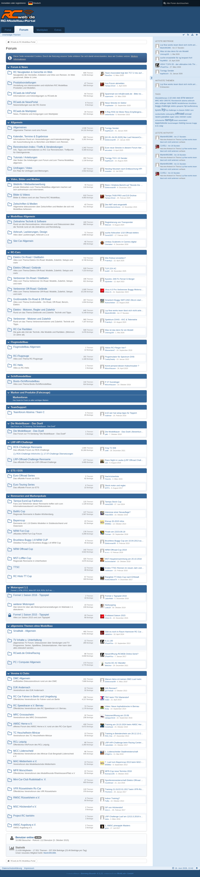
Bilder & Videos (21, 194)
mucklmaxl (109, 783)
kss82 (107, 271)
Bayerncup (19, 520)
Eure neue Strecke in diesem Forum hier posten (126, 148)
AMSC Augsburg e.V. (24, 824)
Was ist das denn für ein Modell (119, 330)
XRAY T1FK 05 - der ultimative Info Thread (179, 64)
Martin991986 (110, 313)
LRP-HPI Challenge (22, 442)
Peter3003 (109, 515)
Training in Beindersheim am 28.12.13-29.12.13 (126, 733)
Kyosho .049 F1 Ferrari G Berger (120, 279)
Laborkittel (109, 598)
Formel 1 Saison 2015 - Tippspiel (31, 614)
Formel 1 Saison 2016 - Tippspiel (31, 595)
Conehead (109, 727)
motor (187, 110)
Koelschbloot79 (111, 580)
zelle (107, 450)
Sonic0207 (109, 235)
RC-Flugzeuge (21, 356)
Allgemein (16, 122)
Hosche (108, 479)
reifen (177, 117)
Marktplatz (42, 30)
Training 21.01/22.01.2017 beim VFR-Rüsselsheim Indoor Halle (133, 789)
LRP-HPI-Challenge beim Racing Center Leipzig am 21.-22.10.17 (134, 742)
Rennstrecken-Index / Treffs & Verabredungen (38, 147)
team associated (180, 120)
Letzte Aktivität (164, 133)
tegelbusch (109, 131)
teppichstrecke (161, 123)
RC (169, 101)
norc (192, 110)
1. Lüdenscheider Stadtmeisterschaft (121, 751)
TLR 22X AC (110, 268)
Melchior (108, 665)
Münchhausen (110, 368)
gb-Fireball (109, 691)
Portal (8, 30)
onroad (188, 114)
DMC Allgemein (21, 678)
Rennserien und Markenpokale (28, 496)
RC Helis (18, 365)
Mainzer (108, 225)
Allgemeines (20, 127)
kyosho (158, 110)
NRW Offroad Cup (23, 549)
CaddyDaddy (110, 359)
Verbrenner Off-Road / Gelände (30, 288)
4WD (179, 98)
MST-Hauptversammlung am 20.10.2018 (123, 559)
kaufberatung (192, 106)
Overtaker (109, 244)
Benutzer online (24, 837)
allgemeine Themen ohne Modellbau (32, 626)
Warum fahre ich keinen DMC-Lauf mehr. (123, 679)
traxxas (189, 123)
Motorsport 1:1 (19, 587)
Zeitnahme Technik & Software (29, 221)
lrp (164, 110)
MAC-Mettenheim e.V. (25, 761)
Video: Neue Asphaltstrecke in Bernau (122, 706)
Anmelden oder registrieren (13, 3)
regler (172, 117)
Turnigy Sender (112, 128)
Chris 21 (108, 292)
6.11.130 (109, 641)
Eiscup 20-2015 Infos (114, 521)
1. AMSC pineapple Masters (117, 825)
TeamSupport (18, 407)
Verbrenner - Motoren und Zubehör (32, 318)
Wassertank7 (110, 350)
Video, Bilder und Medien (25, 179)
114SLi (163, 146)
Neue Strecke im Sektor (115, 103)
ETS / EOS (17, 470)
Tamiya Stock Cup (113, 502)
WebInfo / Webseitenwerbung (29, 184)
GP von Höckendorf (114, 807)
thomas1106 (110, 774)
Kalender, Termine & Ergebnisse (30, 136)
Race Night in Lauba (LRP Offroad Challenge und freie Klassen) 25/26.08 (138, 460)
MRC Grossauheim (23, 714)
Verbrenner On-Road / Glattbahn (30, 278)
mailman (108, 415)
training (182, 123)
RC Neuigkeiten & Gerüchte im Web (32, 72)
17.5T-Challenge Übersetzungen (58, 454)
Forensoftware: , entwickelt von (100, 873)
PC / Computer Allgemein (27, 662)
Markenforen (20, 397)
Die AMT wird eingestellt (116, 204)
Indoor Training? (112, 798)
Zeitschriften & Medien (25, 203)
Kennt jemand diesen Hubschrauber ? (122, 366)
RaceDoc (108, 75)
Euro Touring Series (24, 484)
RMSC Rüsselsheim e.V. (26, 797)
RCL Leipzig (19, 741)
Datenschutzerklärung (12, 868)
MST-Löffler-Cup (22, 558)
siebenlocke (109, 114)
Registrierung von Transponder (119, 222)
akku (157, 103)
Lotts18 (108, 607)
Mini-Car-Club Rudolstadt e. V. (29, 779)
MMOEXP (190, 98)
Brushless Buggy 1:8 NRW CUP (30, 540)
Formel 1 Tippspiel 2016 (116, 596)
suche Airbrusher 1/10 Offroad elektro (122, 233)
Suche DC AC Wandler (115, 663)
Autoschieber (110, 303)
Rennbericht (176, 101)
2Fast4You (109, 643)
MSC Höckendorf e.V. (25, 806)
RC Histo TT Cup (22, 576)
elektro (173, 106)
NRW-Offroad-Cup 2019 (116, 550)
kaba (107, 819)
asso (169, 103)
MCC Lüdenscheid (23, 751)
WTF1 (107, 488)
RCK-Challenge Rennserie (27, 447)
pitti (106, 434)
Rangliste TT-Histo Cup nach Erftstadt (122, 577)
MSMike (108, 524)
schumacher (160, 120)
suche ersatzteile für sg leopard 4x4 (176, 58)
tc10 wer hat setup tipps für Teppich (121, 413)
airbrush (191, 101)
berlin (174, 103)
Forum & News (19, 67)
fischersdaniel (110, 561)
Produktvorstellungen (24, 82)
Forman (108, 534)
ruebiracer (109, 570)
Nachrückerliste (112, 476)
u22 (106, 463)
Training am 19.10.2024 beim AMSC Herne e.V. (126, 724)
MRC (157, 101)
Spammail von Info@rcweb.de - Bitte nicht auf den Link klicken (133, 94)
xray (161, 126)
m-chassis (180, 110)
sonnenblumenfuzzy (112, 207)
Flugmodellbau (19, 342)
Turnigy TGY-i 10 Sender (116, 158)
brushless (192, 103)
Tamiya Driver (110, 86)
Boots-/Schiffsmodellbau (26, 381)
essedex (108, 171)
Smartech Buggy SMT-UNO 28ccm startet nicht (126, 300)
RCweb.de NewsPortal (25, 102)
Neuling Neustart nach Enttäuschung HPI (123, 169)
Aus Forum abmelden (114, 83)
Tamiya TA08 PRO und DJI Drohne (120, 195)
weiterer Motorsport (23, 604)
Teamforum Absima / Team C (29, 412)
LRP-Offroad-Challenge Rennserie (31, 459)
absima (185, 101)
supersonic (109, 96)
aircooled (108, 150)
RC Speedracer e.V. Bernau (28, 705)
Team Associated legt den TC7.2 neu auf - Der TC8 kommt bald (133, 73)
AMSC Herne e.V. (22, 723)
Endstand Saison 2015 (115, 615)
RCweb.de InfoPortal (24, 93)
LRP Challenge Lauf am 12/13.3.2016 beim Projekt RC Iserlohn (133, 816)
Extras (58, 30)
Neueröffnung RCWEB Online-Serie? (121, 654)
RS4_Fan (108, 736)
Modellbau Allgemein (23, 216)
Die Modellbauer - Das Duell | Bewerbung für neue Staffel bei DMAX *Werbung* (141, 432)
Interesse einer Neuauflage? (117, 512)
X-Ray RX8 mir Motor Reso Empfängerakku (124, 112)
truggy (194, 123)
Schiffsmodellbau (21, 376)
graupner (180, 106)
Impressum (29, 868)
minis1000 (109, 504)
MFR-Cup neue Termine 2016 (118, 771)
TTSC (16, 567)
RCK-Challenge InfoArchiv (28, 454)
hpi (185, 106)
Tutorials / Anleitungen (25, 157)
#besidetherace (161, 98)
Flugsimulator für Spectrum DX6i (119, 357)
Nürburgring (110, 605)
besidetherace (183, 103)
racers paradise (162, 117)
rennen (183, 117)
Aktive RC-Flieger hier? (115, 347)
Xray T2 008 (110, 448)
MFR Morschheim (22, 770)
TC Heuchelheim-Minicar (26, 732)
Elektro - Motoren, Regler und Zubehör (34, 309)
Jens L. (108, 810)
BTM (183, 98)
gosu (107, 828)
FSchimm (108, 792)
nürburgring (170, 114)
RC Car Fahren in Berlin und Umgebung (35, 696)
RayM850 (164, 61)
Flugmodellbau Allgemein (26, 347)
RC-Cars (15, 252)
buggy (158, 106)
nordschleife (160, 114)
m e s (107, 552)
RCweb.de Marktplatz (25, 111)
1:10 (170, 98)
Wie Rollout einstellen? (115, 258)
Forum (23, 29)
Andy (107, 709)
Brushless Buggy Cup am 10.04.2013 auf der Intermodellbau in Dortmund (138, 541)
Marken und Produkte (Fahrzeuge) (30, 392)
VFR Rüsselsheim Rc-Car (27, 788)
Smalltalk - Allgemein (24, 631)
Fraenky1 (108, 261)
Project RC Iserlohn (23, 815)
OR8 (166, 101)
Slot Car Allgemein (23, 241)
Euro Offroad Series (24, 475)
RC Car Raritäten (22, 329)
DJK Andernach (21, 687)
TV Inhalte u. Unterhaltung (27, 640)
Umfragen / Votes (22, 168)
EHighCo (108, 754)
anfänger (163, 103)
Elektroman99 (110, 140)
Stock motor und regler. (115, 485)
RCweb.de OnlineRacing (26, 653)
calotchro (108, 634)
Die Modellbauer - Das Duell (27, 423)
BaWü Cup (19, 511)
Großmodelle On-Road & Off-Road (32, 299)
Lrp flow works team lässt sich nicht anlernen (125, 310)
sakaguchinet (110, 718)
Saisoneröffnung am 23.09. (117, 715)
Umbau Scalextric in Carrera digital (120, 242)
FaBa (107, 801)
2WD (174, 98)
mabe (107, 700)
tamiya (169, 120)
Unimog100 (109, 333)
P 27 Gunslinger (112, 382)
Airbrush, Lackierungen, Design (30, 232)
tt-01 (157, 126)
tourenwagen (173, 123)
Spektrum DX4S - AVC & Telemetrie (121, 319)
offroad (179, 113)
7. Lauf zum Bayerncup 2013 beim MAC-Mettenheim (128, 762)
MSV (161, 101)
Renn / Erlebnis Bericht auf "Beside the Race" (125, 185)
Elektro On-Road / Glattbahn (28, 257)
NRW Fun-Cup (21, 531)
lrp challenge (171, 110)
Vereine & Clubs (20, 673)
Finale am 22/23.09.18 (115, 532)
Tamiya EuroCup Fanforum (27, 501)
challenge (165, 106)
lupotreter (108, 281)
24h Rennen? (111, 688)
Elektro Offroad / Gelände (27, 267)
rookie (189, 117)
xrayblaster (109, 105)
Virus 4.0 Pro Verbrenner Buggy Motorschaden (126, 289)
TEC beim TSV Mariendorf (117, 697)
